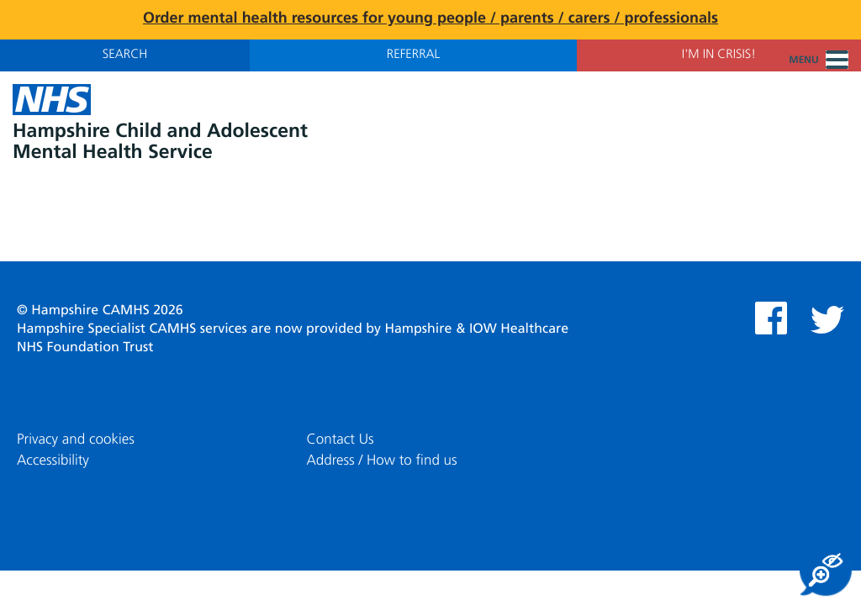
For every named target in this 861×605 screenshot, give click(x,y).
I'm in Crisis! (719, 55)
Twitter (827, 320)
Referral (413, 55)
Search (125, 55)
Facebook (771, 318)
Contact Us (339, 440)
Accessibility (53, 461)
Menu (818, 60)
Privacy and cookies (76, 440)
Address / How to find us (381, 461)
